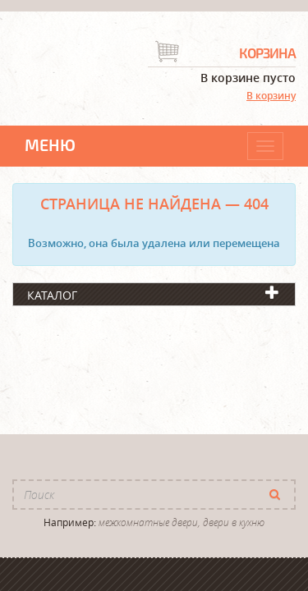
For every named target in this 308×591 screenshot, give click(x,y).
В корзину (271, 96)
